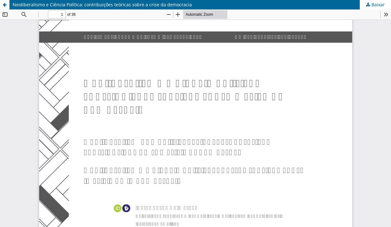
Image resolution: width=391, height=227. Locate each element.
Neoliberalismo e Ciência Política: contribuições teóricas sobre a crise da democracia (102, 5)
